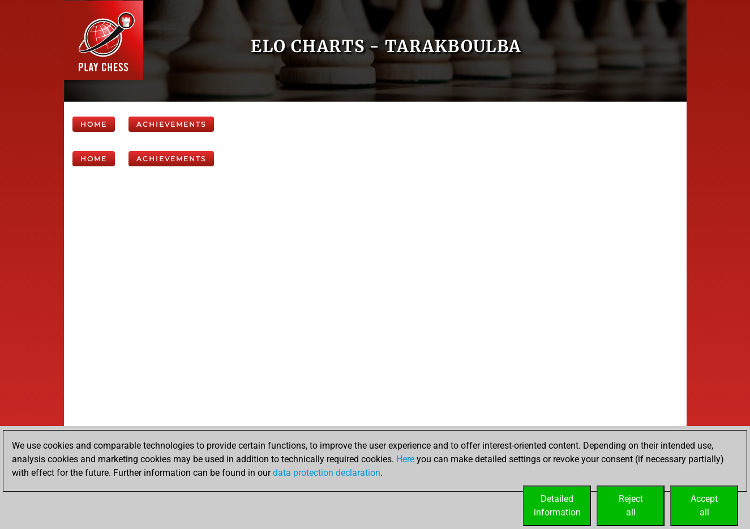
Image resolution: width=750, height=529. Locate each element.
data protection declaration (326, 472)
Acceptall (704, 505)
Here (405, 459)
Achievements (171, 124)
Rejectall (631, 505)
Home (93, 124)
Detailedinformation (557, 505)
